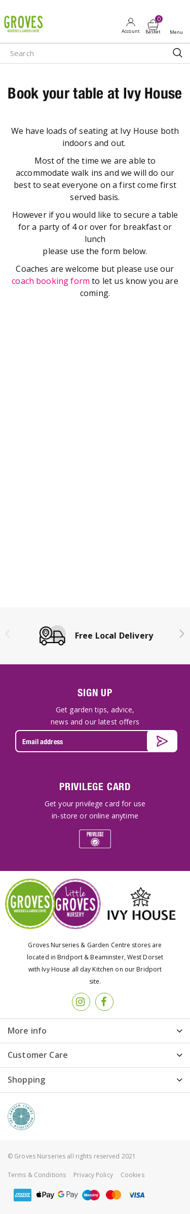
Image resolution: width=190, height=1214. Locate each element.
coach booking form (51, 280)
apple (45, 1195)
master (113, 1195)
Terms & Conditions (37, 1175)
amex (22, 1195)
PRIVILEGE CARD (95, 786)
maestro (91, 1195)
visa (136, 1195)
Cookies (132, 1175)
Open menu (178, 25)
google (68, 1195)
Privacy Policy (93, 1175)
